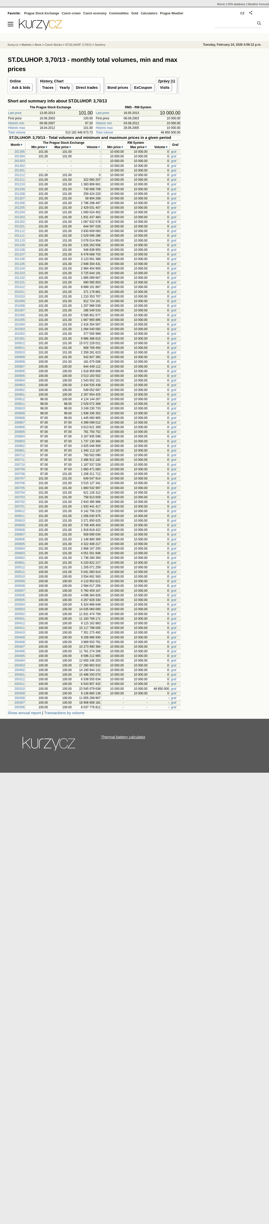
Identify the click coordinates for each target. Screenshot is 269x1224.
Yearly (64, 87)
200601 (19, 563)
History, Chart (52, 81)
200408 (19, 642)
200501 (19, 618)
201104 (19, 268)
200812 (19, 399)
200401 (19, 674)
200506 (19, 595)
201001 (19, 338)
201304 (19, 156)
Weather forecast (258, 4)
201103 (19, 273)
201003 (19, 329)
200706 (19, 483)
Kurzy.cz (13, 44)
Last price (15, 113)
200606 (19, 539)
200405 (19, 656)
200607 (19, 534)
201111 (19, 235)
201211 (19, 179)
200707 (19, 478)
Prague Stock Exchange (41, 13)
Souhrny (100, 44)
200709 (19, 469)
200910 (19, 352)
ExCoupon (143, 87)
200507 (19, 590)
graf (173, 152)
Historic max (16, 128)
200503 (19, 609)
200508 (19, 586)
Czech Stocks (53, 44)
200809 (19, 413)
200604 (19, 548)
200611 (19, 516)
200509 (19, 581)
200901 (19, 394)
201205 (19, 207)
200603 (19, 553)
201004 (19, 324)
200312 (19, 679)
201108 (19, 250)
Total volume (16, 132)
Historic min (16, 123)
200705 (19, 488)
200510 (19, 576)
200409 (19, 637)
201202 (19, 222)
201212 (19, 175)
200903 (19, 385)
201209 (19, 189)
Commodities (119, 13)
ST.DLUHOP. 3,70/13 (78, 44)
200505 (19, 600)
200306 (19, 707)
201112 (19, 231)
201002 (19, 334)
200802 (19, 446)
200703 (19, 497)
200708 (19, 474)
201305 (19, 152)
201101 (19, 282)
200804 (19, 436)
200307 (19, 702)
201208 (19, 194)
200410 (19, 632)
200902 (19, 390)
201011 (19, 292)
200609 (19, 525)
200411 (19, 628)
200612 (19, 511)
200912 (19, 343)
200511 (19, 572)
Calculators (149, 13)
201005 (19, 320)
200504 (19, 604)
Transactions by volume (64, 713)
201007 (19, 310)
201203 (19, 217)
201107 (19, 254)
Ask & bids (21, 87)
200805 (19, 432)
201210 (19, 184)
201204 (19, 212)
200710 (19, 464)
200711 (19, 460)
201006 (19, 315)
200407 (19, 646)
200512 (19, 567)
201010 (19, 296)
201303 (19, 161)
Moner (221, 4)
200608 (19, 530)
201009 (19, 301)
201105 (19, 264)
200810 (19, 408)
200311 (19, 684)
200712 (19, 455)
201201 (19, 226)
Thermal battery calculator (123, 737)
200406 (19, 651)
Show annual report (24, 713)
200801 (19, 450)
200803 (19, 441)
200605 (19, 544)
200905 (19, 376)
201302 (19, 166)
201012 (19, 287)
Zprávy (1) (166, 81)
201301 (19, 170)
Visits (165, 87)
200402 (19, 670)
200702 (19, 502)
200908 (19, 362)
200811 (19, 404)
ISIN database (236, 4)
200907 (19, 366)
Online (15, 81)
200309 (19, 693)
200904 (19, 380)
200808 (19, 418)
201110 (19, 240)
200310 (19, 689)
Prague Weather (171, 13)
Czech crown (71, 13)
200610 (19, 520)
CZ (242, 13)
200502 (19, 614)
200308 (19, 698)
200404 (19, 660)
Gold (134, 13)
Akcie (38, 44)
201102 (19, 278)
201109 (19, 245)
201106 (19, 259)
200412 (19, 623)
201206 (19, 203)
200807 (19, 422)
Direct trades (87, 87)
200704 (19, 492)
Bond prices (118, 87)
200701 (19, 506)
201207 (19, 198)
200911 (19, 348)
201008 (19, 306)
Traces (47, 87)
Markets (27, 44)
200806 (19, 427)
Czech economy (95, 13)
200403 (19, 665)
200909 (19, 357)
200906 (19, 371)
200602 (19, 558)
